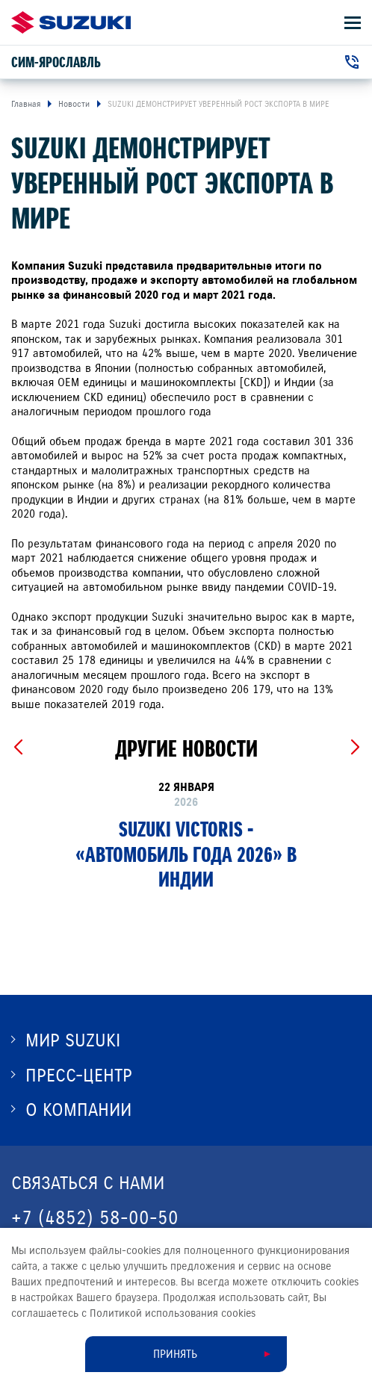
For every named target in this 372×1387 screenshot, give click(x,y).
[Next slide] (354, 747)
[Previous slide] (17, 747)
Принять (175, 1354)
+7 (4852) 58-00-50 (95, 1217)
